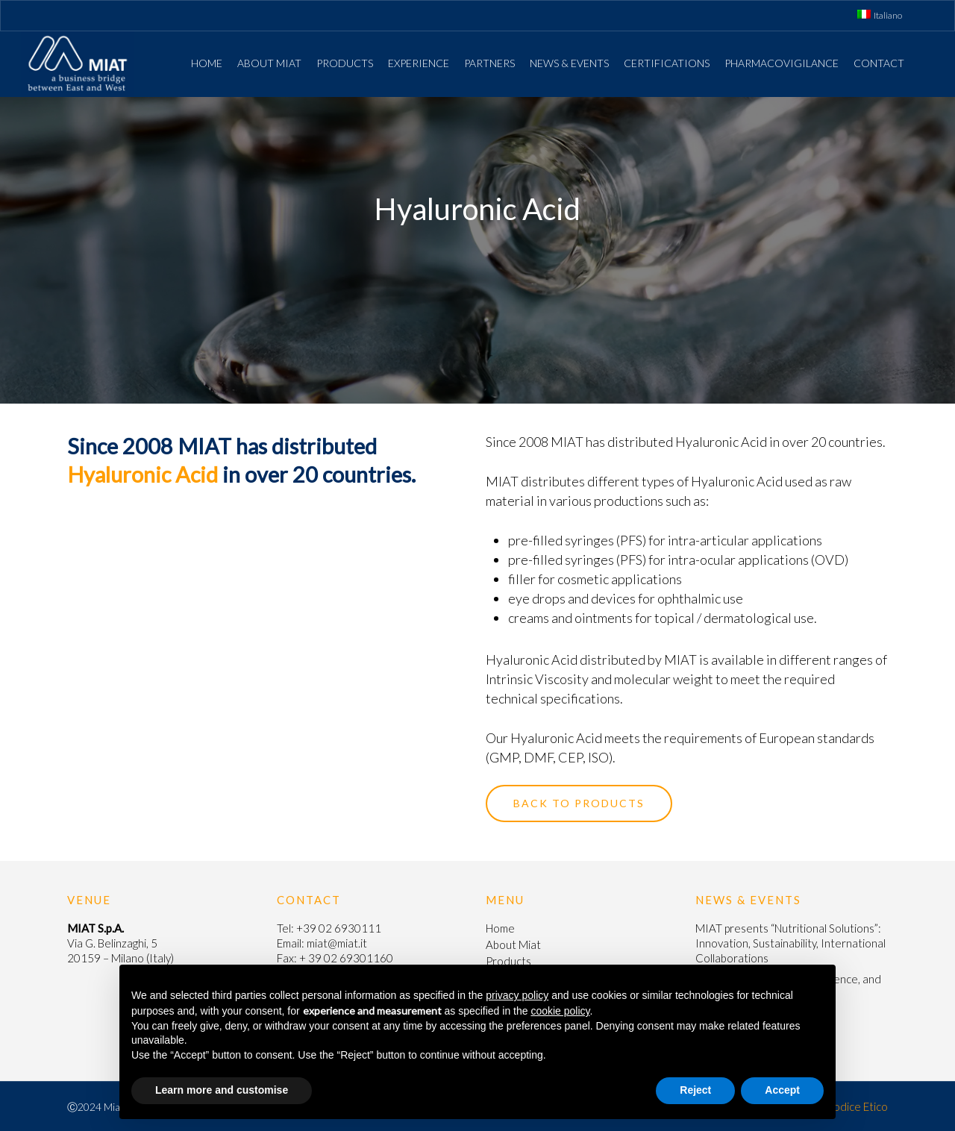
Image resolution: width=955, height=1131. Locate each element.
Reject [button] (695, 1090)
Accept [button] (782, 1090)
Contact (879, 63)
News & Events (569, 63)
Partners (489, 63)
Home (206, 63)
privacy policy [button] (517, 995)
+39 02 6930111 (338, 928)
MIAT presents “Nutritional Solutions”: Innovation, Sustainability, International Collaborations (790, 943)
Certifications (667, 63)
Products (344, 63)
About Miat (269, 63)
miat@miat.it (337, 943)
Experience (418, 63)
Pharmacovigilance (781, 63)
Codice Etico (856, 1106)
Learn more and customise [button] (221, 1090)
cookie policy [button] (559, 1011)
